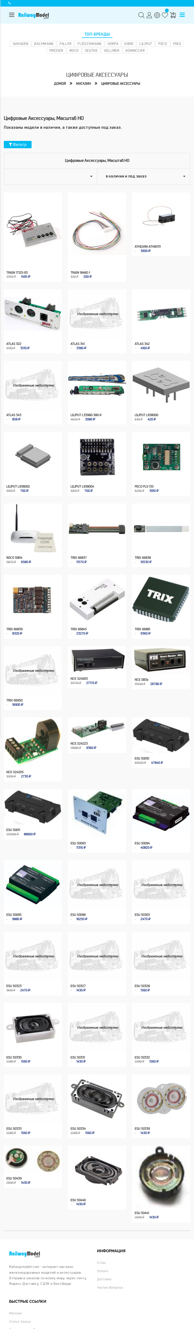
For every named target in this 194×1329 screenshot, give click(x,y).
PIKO (177, 44)
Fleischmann (90, 44)
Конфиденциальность (85, 1311)
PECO (162, 44)
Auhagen (21, 44)
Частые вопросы (110, 1260)
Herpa (113, 44)
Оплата (102, 1243)
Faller (65, 44)
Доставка (104, 1251)
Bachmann (44, 44)
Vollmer (111, 50)
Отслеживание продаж (27, 1302)
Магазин (82, 84)
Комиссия (135, 50)
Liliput (145, 44)
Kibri (128, 44)
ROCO (74, 50)
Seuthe (91, 50)
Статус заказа (20, 1294)
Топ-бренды (97, 34)
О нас (101, 1235)
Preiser (56, 50)
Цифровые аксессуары (121, 84)
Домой (58, 84)
